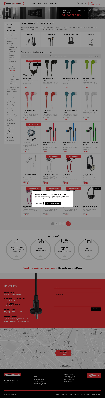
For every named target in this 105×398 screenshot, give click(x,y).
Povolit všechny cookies (52, 203)
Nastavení (39, 203)
